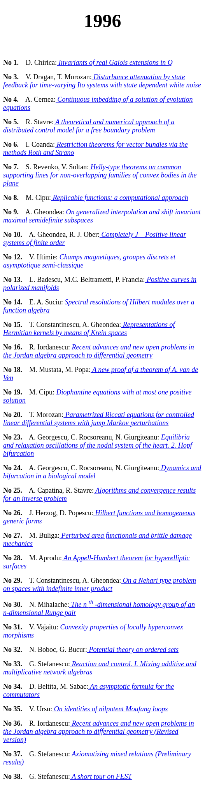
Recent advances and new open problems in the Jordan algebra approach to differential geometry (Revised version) (98, 731)
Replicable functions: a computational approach (119, 198)
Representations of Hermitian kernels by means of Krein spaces (89, 329)
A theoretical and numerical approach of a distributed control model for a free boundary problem (88, 126)
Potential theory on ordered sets (133, 649)
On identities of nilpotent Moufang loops (110, 709)
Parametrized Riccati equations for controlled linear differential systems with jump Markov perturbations (98, 419)
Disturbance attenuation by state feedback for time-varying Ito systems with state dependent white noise (102, 81)
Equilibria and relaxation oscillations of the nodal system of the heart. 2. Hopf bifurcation (97, 445)
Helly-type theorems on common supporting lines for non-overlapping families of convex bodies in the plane (99, 175)
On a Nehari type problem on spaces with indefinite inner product (99, 584)
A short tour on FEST (101, 776)
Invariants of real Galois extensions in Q (115, 62)
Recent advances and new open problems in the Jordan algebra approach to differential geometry (98, 351)
